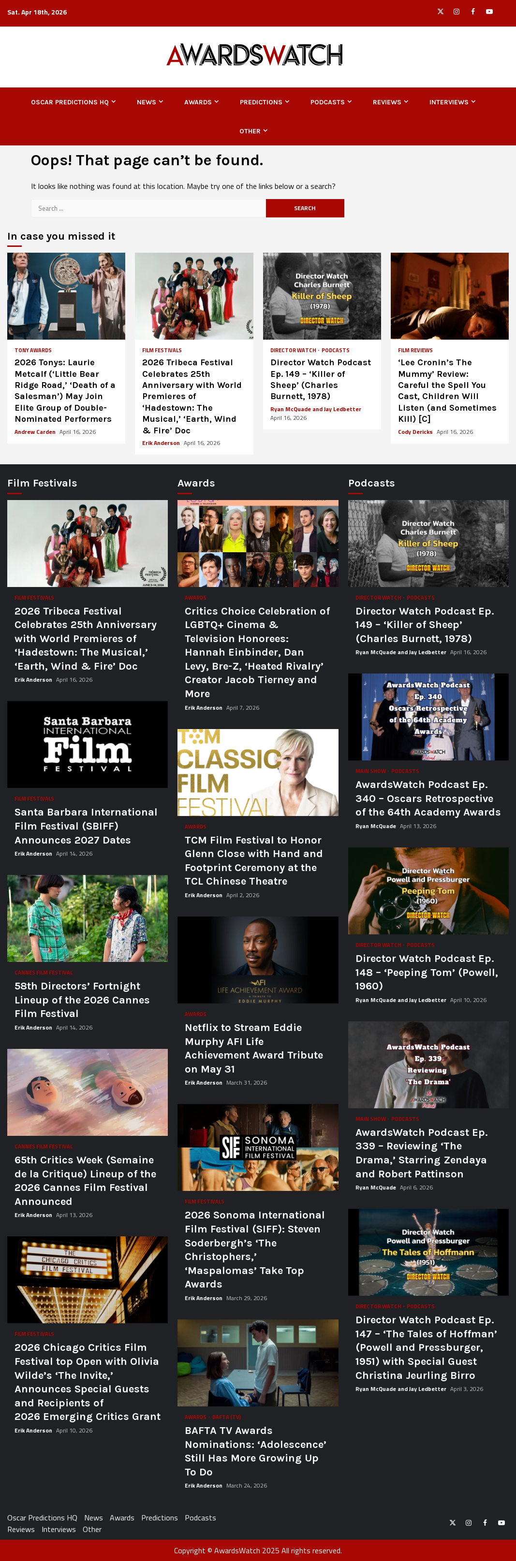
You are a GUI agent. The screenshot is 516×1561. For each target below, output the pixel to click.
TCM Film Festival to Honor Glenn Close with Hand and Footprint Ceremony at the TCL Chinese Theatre (257, 772)
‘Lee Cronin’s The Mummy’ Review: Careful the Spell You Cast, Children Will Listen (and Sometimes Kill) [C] (450, 296)
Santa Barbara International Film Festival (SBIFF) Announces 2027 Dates (87, 744)
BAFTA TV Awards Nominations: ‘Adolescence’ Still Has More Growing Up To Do (257, 1362)
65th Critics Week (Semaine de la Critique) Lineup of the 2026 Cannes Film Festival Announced (87, 1092)
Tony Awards (33, 350)
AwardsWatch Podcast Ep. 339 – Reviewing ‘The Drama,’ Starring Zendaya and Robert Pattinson (428, 1064)
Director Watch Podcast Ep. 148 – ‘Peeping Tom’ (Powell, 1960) (428, 890)
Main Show (371, 771)
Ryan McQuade (376, 826)
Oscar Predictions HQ (70, 102)
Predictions (261, 102)
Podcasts (327, 102)
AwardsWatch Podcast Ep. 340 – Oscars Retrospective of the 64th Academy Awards (428, 716)
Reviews (387, 102)
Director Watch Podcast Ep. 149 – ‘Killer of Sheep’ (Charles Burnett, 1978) (322, 296)
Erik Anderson (161, 442)
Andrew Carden (36, 431)
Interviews (449, 102)
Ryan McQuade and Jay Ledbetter (315, 409)
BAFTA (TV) (226, 1417)
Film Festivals (162, 350)
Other (250, 131)
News (146, 102)
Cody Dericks (416, 431)
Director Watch (293, 350)
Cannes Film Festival (44, 972)
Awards (198, 102)
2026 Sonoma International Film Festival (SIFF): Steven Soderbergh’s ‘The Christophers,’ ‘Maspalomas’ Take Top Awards (257, 1147)
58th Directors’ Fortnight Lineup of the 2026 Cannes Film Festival (87, 918)
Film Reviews (415, 350)
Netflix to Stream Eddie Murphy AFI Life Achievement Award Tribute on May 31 (257, 960)
